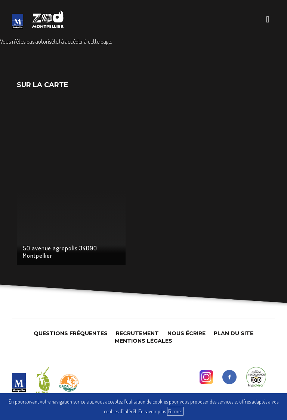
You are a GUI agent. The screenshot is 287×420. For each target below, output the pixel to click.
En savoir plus (152, 411)
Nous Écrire (186, 333)
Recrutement (137, 333)
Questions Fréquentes (71, 333)
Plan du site (233, 333)
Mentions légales (143, 340)
